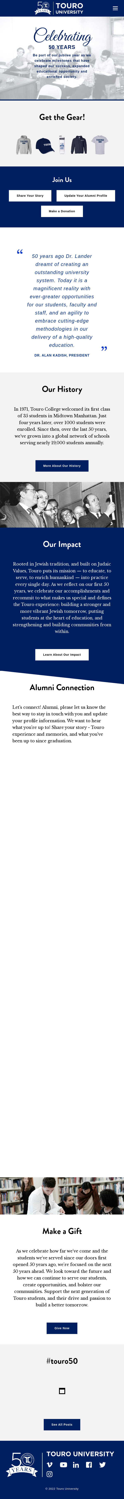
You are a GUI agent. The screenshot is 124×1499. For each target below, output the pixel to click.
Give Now (62, 1328)
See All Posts (62, 1424)
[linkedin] (78, 1463)
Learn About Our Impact (62, 654)
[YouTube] (65, 1463)
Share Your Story (30, 195)
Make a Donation (62, 211)
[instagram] (52, 1472)
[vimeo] (52, 1463)
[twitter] (104, 1463)
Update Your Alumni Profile (85, 195)
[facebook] (91, 1463)
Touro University (67, 1488)
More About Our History (62, 465)
